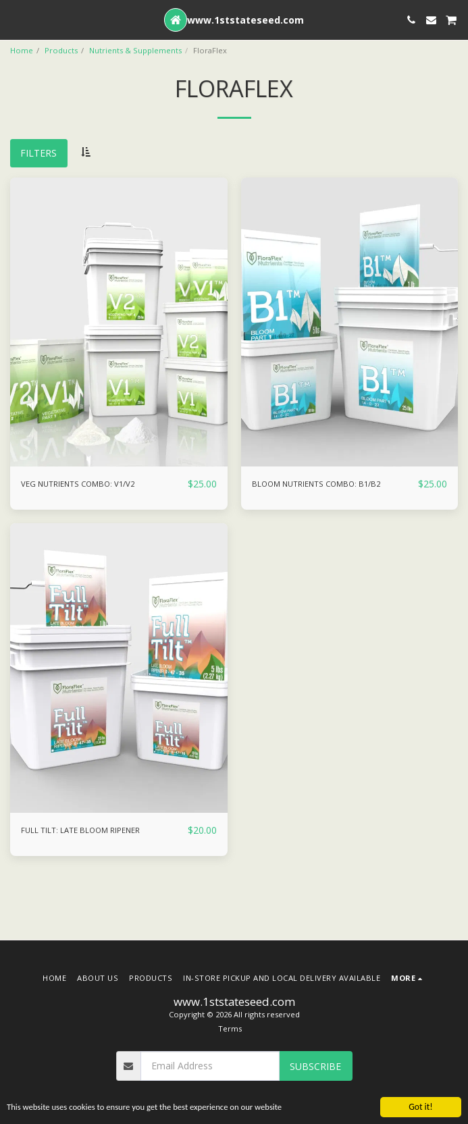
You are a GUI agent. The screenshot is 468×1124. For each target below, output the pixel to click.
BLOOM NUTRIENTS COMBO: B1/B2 (316, 484)
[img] (119, 322)
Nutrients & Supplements (135, 50)
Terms (230, 1028)
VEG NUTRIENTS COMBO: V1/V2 (77, 484)
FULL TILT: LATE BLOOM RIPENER (80, 830)
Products (61, 50)
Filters (38, 152)
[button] (14, 19)
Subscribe (315, 1066)
